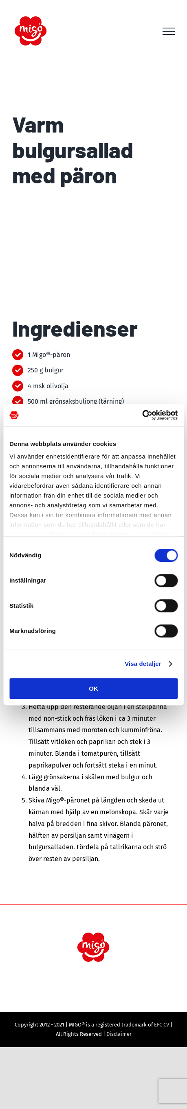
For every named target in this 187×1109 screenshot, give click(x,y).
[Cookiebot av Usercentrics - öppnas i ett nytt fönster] (142, 415)
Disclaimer (119, 1034)
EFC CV (161, 1025)
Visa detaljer (143, 663)
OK (93, 688)
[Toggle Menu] (168, 31)
